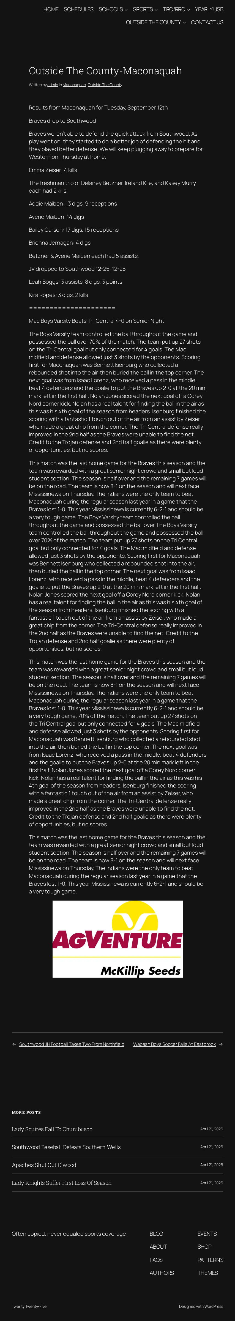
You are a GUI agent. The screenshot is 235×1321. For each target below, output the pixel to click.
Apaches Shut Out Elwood (44, 1164)
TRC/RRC (174, 9)
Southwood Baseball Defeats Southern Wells (66, 1147)
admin (52, 84)
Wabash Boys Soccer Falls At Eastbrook (174, 1044)
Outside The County (153, 22)
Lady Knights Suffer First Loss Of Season (62, 1182)
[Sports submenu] (156, 9)
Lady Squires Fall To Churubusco (52, 1129)
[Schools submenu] (126, 9)
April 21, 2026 (211, 1128)
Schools (111, 9)
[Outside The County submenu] (184, 22)
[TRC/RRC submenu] (188, 9)
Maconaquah (74, 84)
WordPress (213, 1306)
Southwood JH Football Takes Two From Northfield (71, 1044)
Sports (143, 9)
